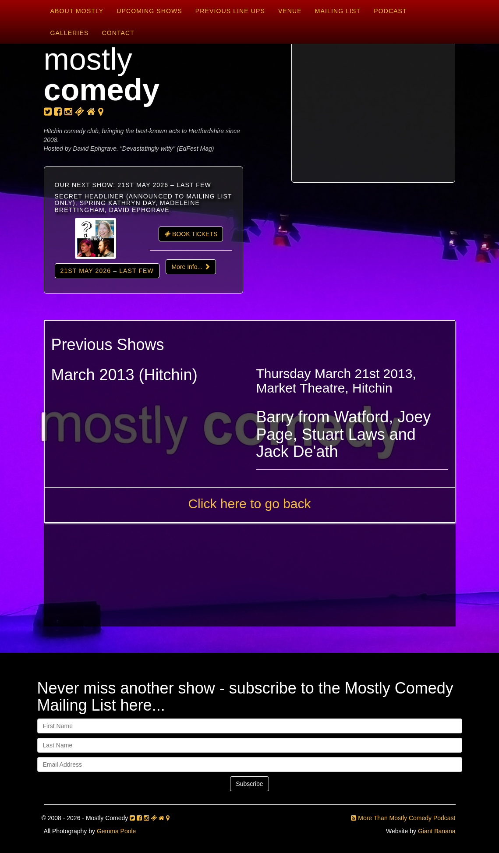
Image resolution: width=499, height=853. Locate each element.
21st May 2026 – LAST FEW (107, 270)
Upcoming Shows (149, 10)
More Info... (190, 266)
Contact (118, 32)
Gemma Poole (116, 831)
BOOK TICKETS (190, 233)
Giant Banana (437, 831)
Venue (290, 10)
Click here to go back (249, 503)
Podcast (390, 10)
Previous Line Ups (230, 10)
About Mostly (77, 10)
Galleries (69, 32)
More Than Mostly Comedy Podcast (403, 817)
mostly (102, 74)
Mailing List (338, 10)
